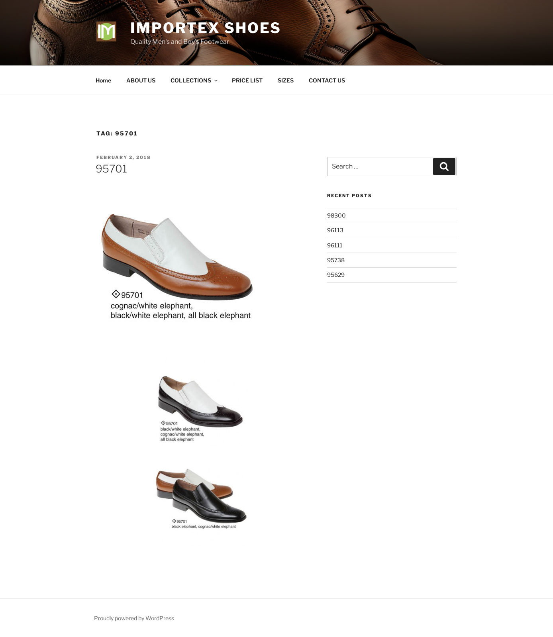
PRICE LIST (247, 80)
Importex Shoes (205, 28)
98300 (336, 215)
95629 (336, 274)
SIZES (286, 80)
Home (103, 80)
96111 (335, 245)
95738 (336, 260)
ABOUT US (140, 80)
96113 (335, 230)
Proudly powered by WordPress (134, 618)
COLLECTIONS (195, 80)
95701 (111, 169)
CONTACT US (327, 80)
